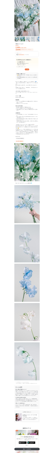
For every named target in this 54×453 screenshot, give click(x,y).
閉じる (27, 445)
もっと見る (27, 69)
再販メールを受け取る (27, 449)
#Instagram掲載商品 (20, 138)
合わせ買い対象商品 (19, 141)
